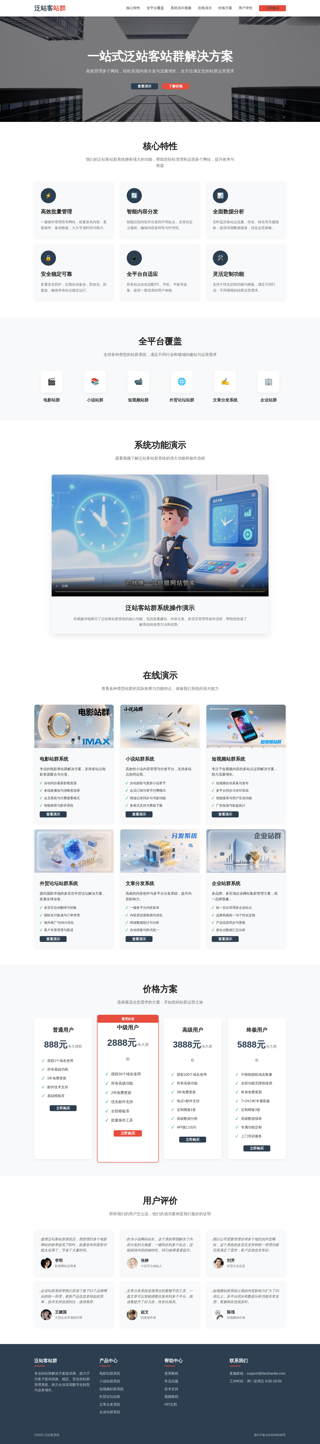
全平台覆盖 (155, 8)
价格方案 (225, 8)
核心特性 (133, 8)
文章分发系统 (109, 1404)
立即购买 (272, 8)
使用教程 (171, 1373)
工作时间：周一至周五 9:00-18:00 (256, 1381)
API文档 (170, 1404)
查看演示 (144, 86)
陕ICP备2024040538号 (270, 1435)
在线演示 (205, 8)
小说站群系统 (109, 1381)
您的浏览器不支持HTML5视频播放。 (160, 535)
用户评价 (246, 8)
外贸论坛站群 (109, 1396)
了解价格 (176, 86)
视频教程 (171, 1396)
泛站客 (50, 8)
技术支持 (171, 1389)
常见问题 (171, 1381)
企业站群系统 (109, 1412)
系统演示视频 (181, 8)
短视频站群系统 (111, 1389)
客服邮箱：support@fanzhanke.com (258, 1373)
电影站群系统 (109, 1373)
